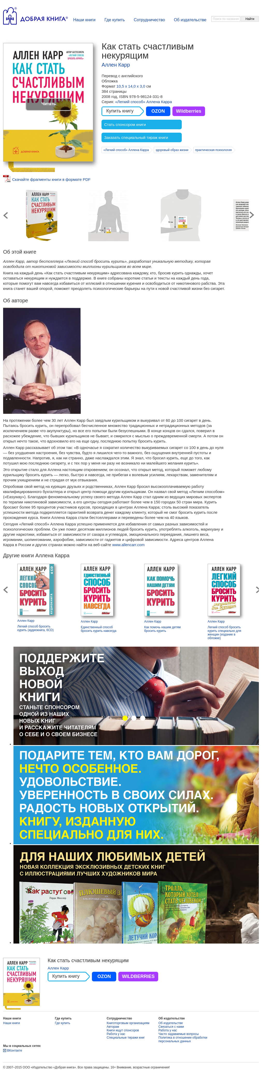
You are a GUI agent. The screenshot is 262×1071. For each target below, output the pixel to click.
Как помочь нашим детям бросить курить (162, 629)
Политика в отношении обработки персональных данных (182, 1039)
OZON (158, 111)
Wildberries (188, 111)
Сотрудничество (149, 20)
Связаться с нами (171, 1027)
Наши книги (84, 20)
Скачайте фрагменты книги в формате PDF (51, 179)
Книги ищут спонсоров (123, 1030)
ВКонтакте (14, 1050)
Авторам (113, 1027)
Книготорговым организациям (128, 1023)
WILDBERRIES (138, 976)
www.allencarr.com (128, 544)
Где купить (114, 20)
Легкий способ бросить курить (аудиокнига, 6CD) (35, 628)
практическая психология (213, 150)
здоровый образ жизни (172, 150)
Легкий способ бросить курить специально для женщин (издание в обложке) (224, 632)
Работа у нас (116, 1034)
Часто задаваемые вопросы (178, 1034)
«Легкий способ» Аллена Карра (143, 101)
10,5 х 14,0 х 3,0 (131, 86)
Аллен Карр (115, 65)
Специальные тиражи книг (126, 1037)
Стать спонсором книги (125, 124)
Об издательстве (190, 20)
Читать (48, 104)
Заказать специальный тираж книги (136, 137)
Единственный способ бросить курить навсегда (98, 629)
